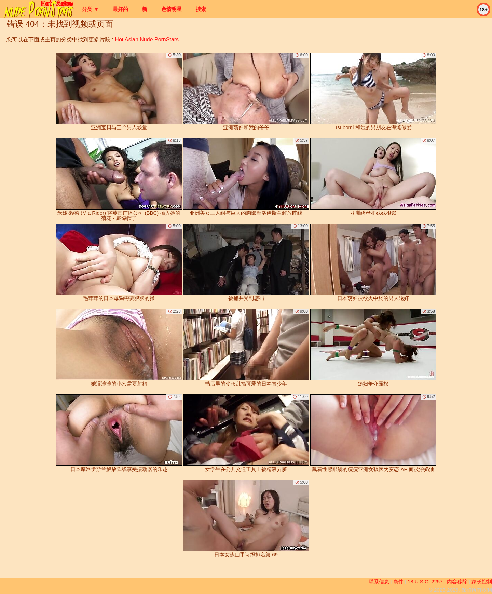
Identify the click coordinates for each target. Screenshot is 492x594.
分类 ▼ (90, 9)
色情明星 (171, 9)
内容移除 (457, 581)
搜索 (201, 9)
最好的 (120, 9)
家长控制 (482, 581)
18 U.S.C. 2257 (425, 581)
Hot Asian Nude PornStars (147, 39)
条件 (398, 581)
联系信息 (379, 581)
